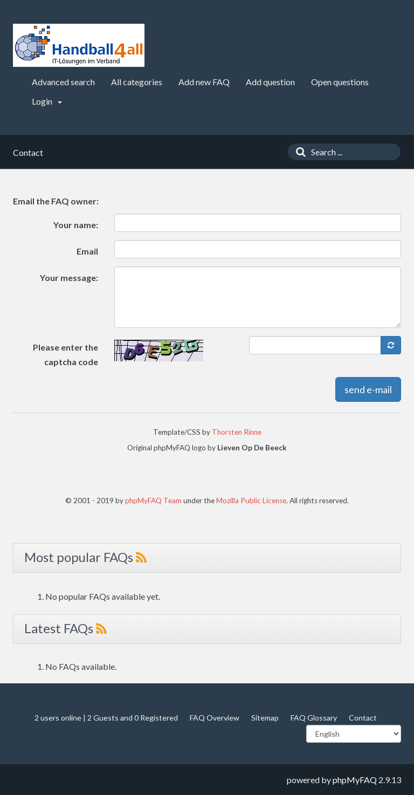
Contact (363, 717)
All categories (136, 82)
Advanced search (63, 82)
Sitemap (265, 717)
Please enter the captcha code (65, 354)
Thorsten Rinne (236, 432)
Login (47, 101)
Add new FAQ (204, 82)
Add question (270, 82)
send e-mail (368, 389)
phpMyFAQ (355, 780)
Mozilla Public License (251, 500)
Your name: (75, 225)
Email (87, 251)
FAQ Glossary (314, 717)
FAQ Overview (214, 717)
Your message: (69, 277)
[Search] (298, 151)
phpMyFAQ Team (153, 500)
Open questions (340, 82)
